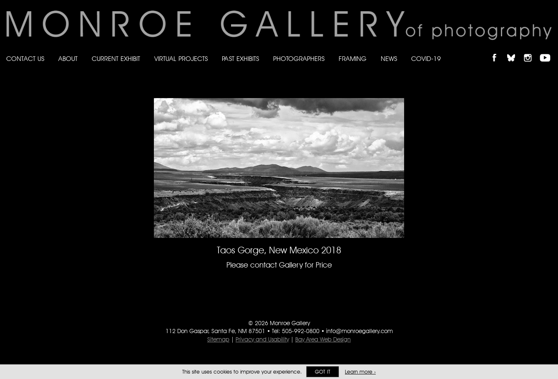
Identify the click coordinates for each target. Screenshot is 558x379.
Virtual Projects (181, 59)
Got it (322, 372)
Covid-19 (426, 59)
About (68, 59)
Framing (353, 59)
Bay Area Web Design (323, 339)
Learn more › (360, 372)
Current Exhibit (116, 59)
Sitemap (218, 339)
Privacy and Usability (262, 339)
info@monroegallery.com (359, 331)
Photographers (298, 59)
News (389, 59)
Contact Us (25, 59)
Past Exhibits (240, 59)
